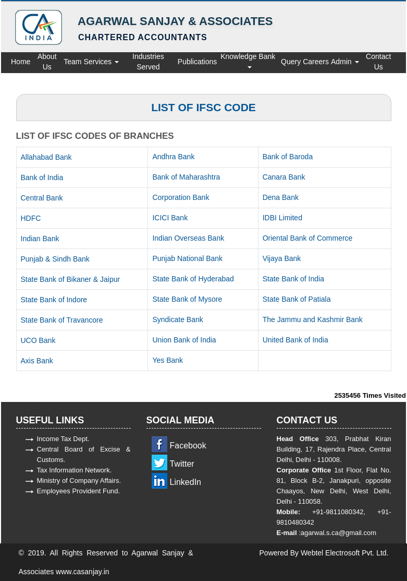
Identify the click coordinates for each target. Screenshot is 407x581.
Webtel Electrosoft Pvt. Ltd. (345, 553)
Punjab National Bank (187, 258)
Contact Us (378, 61)
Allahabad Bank (46, 157)
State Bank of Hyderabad (192, 279)
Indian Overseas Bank (188, 238)
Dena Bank (281, 197)
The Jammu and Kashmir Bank (313, 319)
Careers (316, 61)
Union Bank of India (184, 340)
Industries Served (148, 61)
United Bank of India (295, 340)
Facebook (188, 445)
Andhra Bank (173, 156)
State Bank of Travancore (62, 320)
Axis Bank (37, 361)
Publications (197, 61)
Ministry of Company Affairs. (79, 480)
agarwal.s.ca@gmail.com (338, 533)
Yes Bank (167, 360)
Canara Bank (284, 177)
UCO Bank (38, 340)
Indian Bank (40, 238)
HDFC (31, 218)
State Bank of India (293, 279)
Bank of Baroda (288, 156)
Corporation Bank (180, 197)
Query (291, 61)
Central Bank (42, 198)
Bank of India (42, 177)
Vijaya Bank (282, 258)
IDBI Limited (282, 218)
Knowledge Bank (248, 60)
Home (20, 61)
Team (72, 61)
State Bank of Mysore (187, 299)
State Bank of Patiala (297, 299)
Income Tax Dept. (63, 439)
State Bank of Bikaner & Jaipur (70, 279)
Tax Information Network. (74, 470)
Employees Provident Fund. (78, 491)
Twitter (182, 463)
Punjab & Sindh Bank (55, 259)
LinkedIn (186, 482)
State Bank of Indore (54, 299)
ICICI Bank (170, 218)
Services (101, 61)
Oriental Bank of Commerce (308, 238)
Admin (345, 61)
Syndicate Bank (177, 319)
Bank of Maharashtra (186, 177)
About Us (47, 61)
